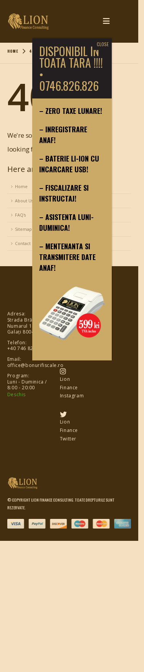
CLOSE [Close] (103, 44)
